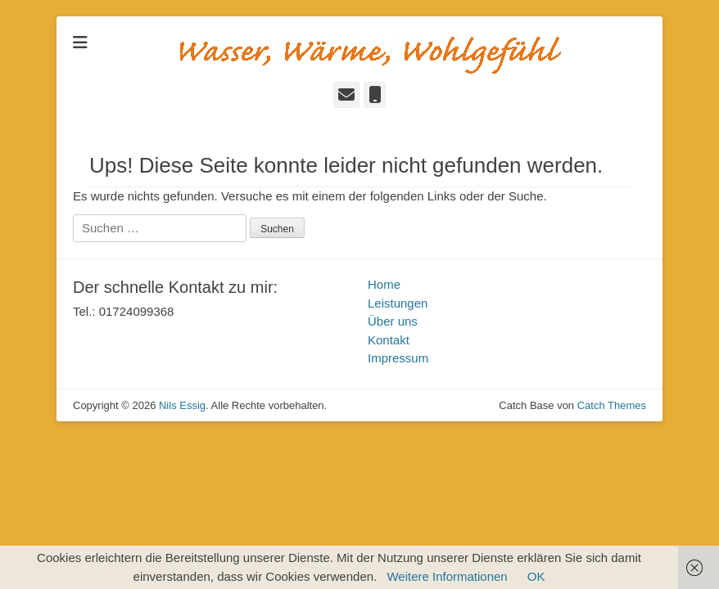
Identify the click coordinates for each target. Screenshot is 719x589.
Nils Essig (182, 405)
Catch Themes (611, 405)
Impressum (398, 358)
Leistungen (397, 303)
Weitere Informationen (447, 576)
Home (384, 284)
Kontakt (388, 340)
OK (536, 576)
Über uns (393, 321)
